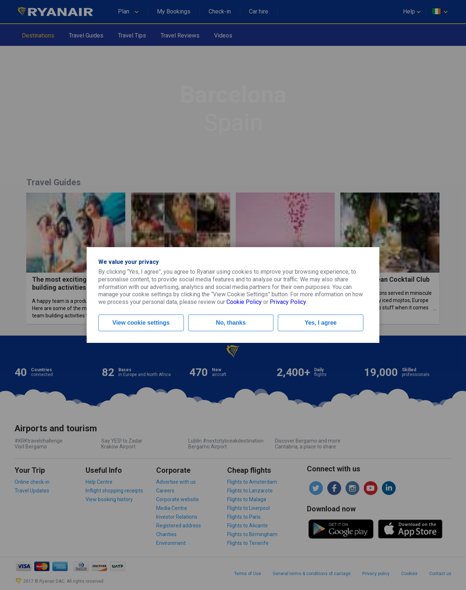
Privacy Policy (288, 301)
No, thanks (231, 323)
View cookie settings (141, 323)
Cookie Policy (244, 301)
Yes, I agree (321, 323)
